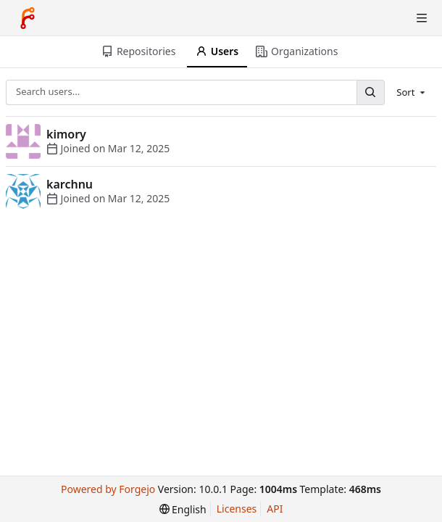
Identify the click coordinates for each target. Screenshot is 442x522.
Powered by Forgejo (108, 489)
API (275, 508)
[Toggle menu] (422, 18)
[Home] (27, 18)
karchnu (69, 184)
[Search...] (370, 92)
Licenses (237, 508)
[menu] (412, 92)
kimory (66, 134)
